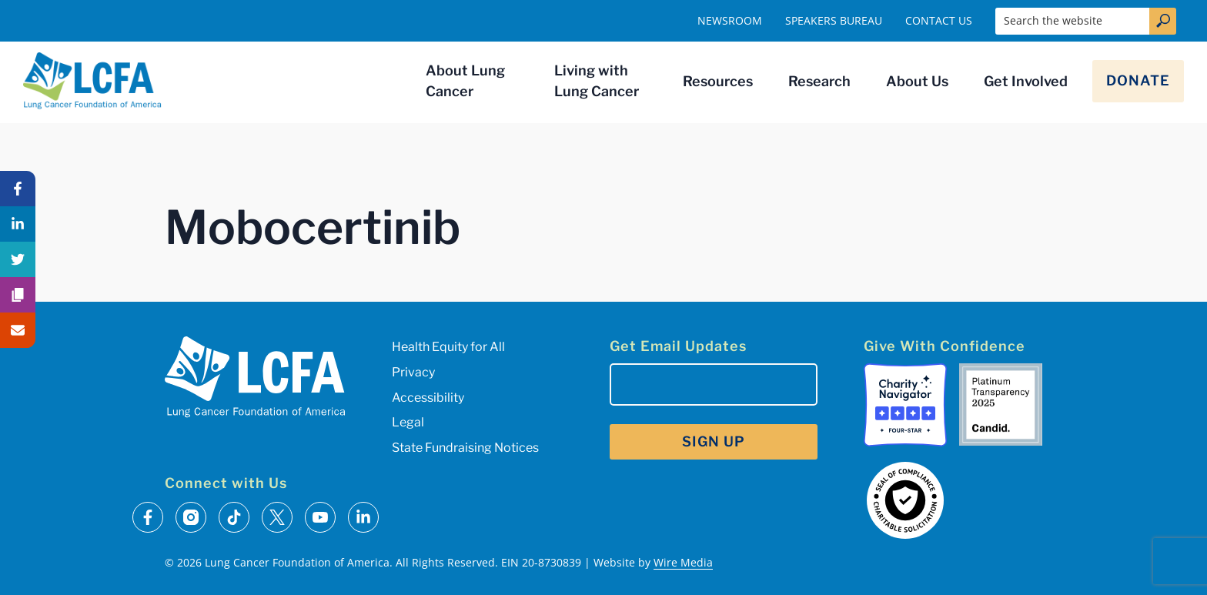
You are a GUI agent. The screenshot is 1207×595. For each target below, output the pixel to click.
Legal (408, 422)
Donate (1138, 80)
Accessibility (428, 397)
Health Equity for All (448, 346)
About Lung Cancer (465, 80)
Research (819, 81)
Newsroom (729, 20)
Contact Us (938, 20)
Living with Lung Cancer (596, 80)
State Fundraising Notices (465, 447)
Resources (718, 81)
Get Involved (1026, 81)
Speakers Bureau (833, 20)
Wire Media (683, 562)
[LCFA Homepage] (92, 80)
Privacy (413, 372)
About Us (917, 81)
